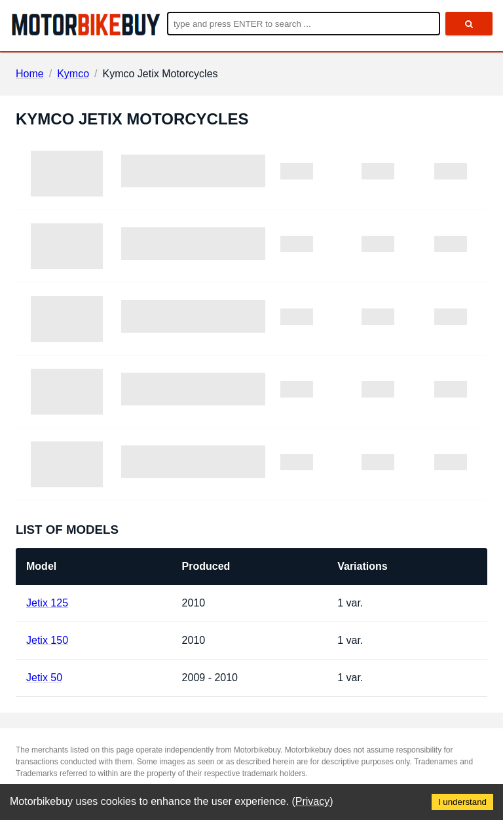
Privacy (312, 801)
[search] (469, 23)
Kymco (73, 73)
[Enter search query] (303, 23)
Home (30, 73)
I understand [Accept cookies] (462, 802)
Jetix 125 (47, 602)
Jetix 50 (44, 677)
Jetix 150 (47, 640)
